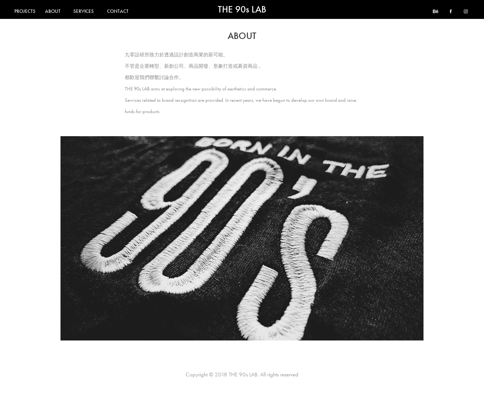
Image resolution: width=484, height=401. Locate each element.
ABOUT (52, 11)
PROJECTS (25, 11)
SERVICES (83, 11)
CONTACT (118, 11)
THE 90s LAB (242, 9)
